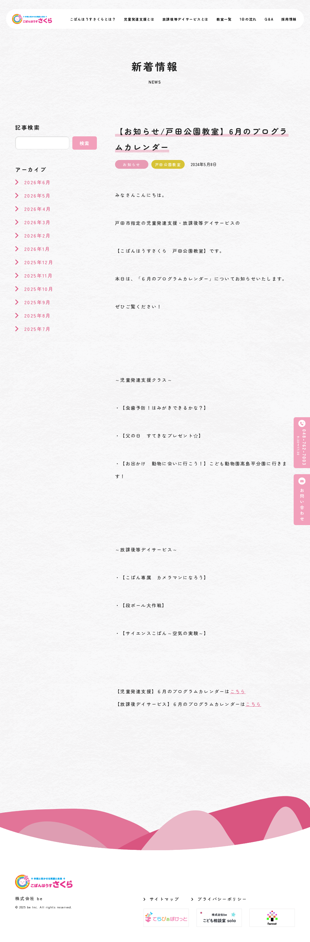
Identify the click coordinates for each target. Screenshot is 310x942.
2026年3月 (37, 222)
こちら (238, 691)
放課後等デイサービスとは (186, 19)
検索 (85, 143)
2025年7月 (37, 328)
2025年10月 (39, 288)
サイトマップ (164, 899)
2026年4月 (37, 208)
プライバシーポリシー (222, 899)
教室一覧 (224, 19)
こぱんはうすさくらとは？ (93, 19)
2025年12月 (39, 262)
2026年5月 (37, 195)
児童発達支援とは (139, 19)
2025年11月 (38, 275)
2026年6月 (37, 182)
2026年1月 (37, 248)
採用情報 (289, 19)
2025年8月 (37, 315)
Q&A (269, 19)
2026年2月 (37, 235)
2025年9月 (37, 302)
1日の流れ (248, 19)
